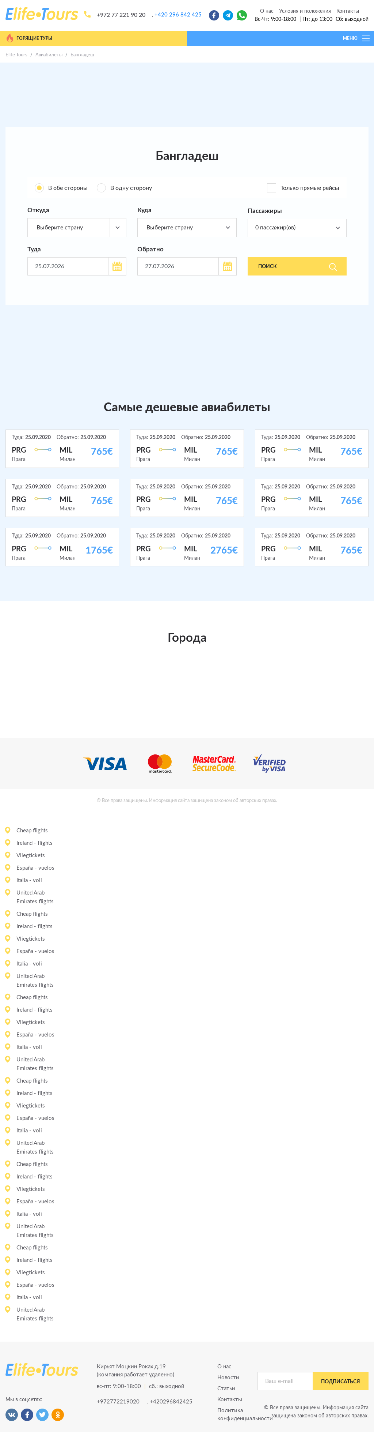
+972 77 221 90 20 (121, 15)
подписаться (340, 1381)
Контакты (347, 11)
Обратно (150, 249)
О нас (267, 11)
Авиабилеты (48, 55)
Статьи (226, 1388)
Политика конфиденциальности (232, 1414)
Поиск (297, 267)
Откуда (38, 210)
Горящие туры (28, 38)
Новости (228, 1377)
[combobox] (76, 227)
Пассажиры (265, 211)
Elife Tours (16, 55)
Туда (34, 249)
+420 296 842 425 (178, 15)
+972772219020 (118, 1402)
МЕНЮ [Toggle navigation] (357, 38)
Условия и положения (305, 11)
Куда (144, 210)
